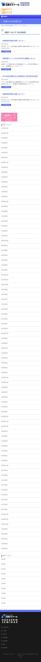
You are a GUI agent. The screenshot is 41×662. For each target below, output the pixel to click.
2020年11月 (4, 333)
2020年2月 (4, 372)
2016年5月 (4, 548)
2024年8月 (4, 172)
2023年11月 (4, 201)
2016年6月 (4, 544)
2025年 (3, 559)
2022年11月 (4, 240)
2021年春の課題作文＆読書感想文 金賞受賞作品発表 (20, 76)
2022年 (3, 574)
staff (20, 657)
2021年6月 (4, 304)
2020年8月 (4, 343)
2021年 (3, 579)
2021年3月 (4, 319)
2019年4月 (4, 402)
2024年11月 (4, 162)
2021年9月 (4, 289)
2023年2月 (4, 231)
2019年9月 (4, 387)
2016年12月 (4, 514)
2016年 (3, 603)
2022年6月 (4, 260)
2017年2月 (4, 504)
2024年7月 (4, 177)
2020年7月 (4, 348)
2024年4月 (4, 187)
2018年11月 (4, 421)
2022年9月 (4, 245)
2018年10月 (4, 426)
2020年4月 (4, 363)
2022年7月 (4, 255)
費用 (4, 644)
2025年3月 (4, 153)
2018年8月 (4, 436)
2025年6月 (4, 143)
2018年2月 (4, 456)
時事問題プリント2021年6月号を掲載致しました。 (19, 58)
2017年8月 (4, 475)
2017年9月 (4, 470)
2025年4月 (4, 148)
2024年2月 (4, 196)
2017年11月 (4, 465)
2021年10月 (4, 284)
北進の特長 (6, 627)
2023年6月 (4, 211)
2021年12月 (4, 275)
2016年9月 (4, 529)
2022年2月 (4, 270)
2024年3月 (4, 192)
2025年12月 (4, 128)
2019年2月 (4, 412)
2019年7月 (4, 392)
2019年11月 (4, 377)
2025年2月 (4, 157)
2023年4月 (4, 221)
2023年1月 (4, 236)
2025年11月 (4, 133)
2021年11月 (4, 280)
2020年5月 (4, 358)
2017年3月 (4, 499)
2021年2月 (4, 324)
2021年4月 (4, 314)
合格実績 (5, 637)
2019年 (3, 588)
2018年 (3, 593)
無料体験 (5, 641)
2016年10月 (4, 524)
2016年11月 (4, 519)
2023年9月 (4, 206)
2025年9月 (4, 138)
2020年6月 (4, 353)
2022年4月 (4, 265)
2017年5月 (4, 490)
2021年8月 (4, 294)
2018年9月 (4, 431)
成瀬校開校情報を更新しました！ (13, 40)
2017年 (3, 598)
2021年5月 (4, 309)
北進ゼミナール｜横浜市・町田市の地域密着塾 (21, 654)
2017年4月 (4, 495)
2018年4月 (4, 446)
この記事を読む (6, 51)
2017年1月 (4, 509)
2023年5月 (4, 216)
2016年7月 (4, 539)
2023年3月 (4, 226)
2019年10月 (4, 382)
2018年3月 (4, 451)
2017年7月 (4, 480)
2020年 (3, 583)
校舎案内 (5, 648)
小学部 (4, 631)
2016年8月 (4, 534)
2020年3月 (4, 368)
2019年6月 (4, 397)
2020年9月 (4, 338)
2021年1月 (4, 328)
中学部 (4, 634)
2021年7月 (4, 299)
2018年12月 (4, 416)
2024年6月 (4, 182)
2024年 (3, 564)
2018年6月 (4, 441)
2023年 (3, 569)
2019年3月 (4, 407)
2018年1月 (4, 460)
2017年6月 (4, 485)
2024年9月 (4, 167)
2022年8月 (4, 250)
